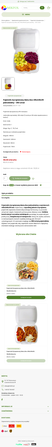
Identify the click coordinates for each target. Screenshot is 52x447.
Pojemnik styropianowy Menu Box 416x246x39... (21, 288)
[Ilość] (5, 178)
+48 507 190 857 (9, 389)
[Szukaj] (33, 7)
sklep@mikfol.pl (9, 386)
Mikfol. (19, 441)
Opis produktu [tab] (7, 193)
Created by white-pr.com (27, 441)
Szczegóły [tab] (5, 197)
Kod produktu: (8, 106)
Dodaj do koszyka (20, 178)
